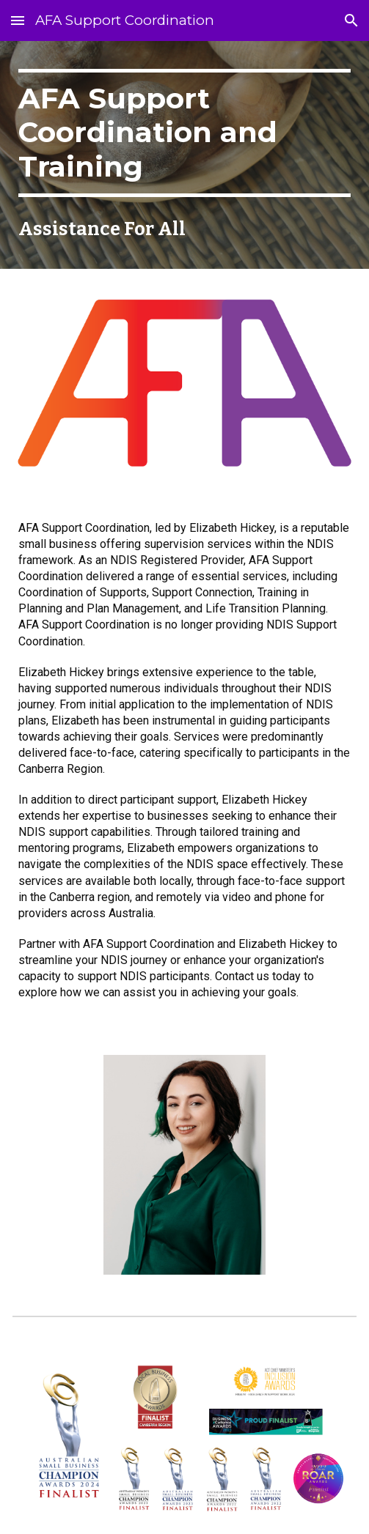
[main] (184, 133)
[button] (17, 20)
